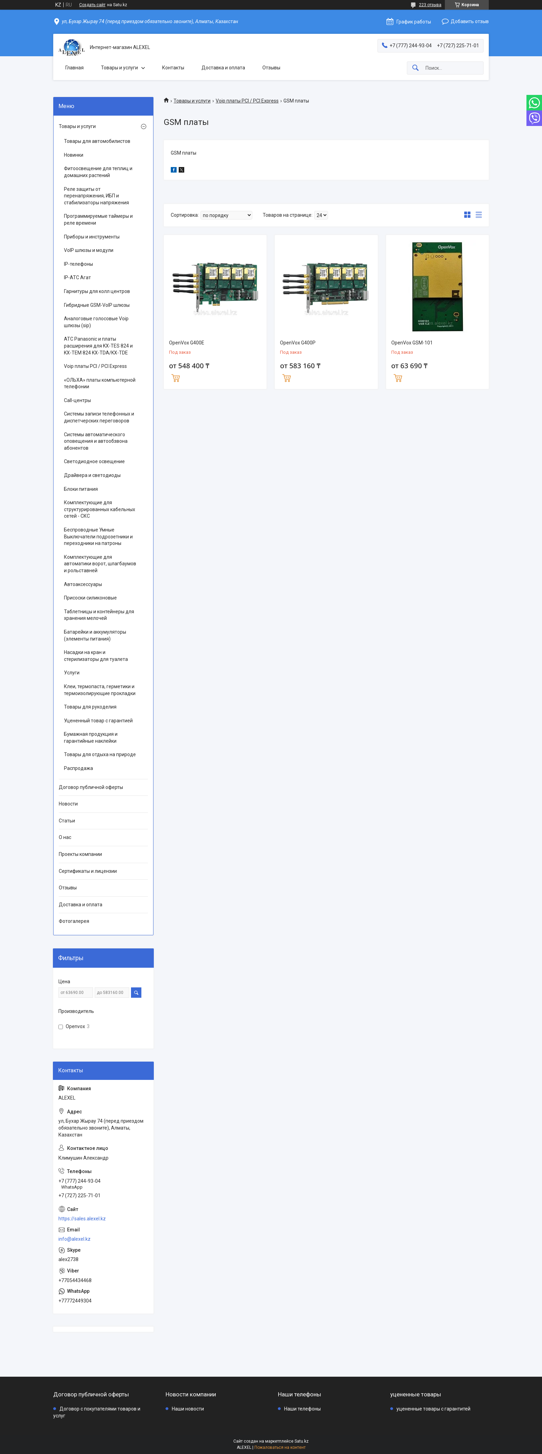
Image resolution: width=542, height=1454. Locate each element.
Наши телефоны (302, 1409)
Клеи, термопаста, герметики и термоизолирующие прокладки (100, 690)
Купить (175, 377)
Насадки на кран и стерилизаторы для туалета (96, 656)
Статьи (67, 820)
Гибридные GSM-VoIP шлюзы (97, 305)
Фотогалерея (74, 921)
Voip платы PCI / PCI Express (247, 101)
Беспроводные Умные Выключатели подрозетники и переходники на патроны (98, 536)
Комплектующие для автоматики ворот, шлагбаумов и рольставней (100, 563)
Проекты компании (80, 854)
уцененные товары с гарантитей (433, 1409)
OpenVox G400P (298, 342)
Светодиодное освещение (94, 461)
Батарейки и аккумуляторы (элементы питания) (95, 635)
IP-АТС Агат (77, 277)
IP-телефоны (78, 264)
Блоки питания (81, 489)
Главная (74, 67)
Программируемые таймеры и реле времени (98, 219)
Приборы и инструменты (92, 237)
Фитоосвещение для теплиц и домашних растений (98, 172)
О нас (65, 837)
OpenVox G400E (186, 342)
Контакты (173, 67)
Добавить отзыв (470, 21)
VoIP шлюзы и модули (88, 250)
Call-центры (77, 400)
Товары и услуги (119, 67)
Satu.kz (302, 1441)
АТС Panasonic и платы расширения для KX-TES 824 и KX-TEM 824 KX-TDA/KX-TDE (98, 345)
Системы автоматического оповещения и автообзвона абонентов (96, 441)
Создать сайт (92, 4)
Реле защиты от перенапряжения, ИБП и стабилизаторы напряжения (96, 195)
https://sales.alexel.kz (82, 1218)
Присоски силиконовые (90, 598)
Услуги (72, 672)
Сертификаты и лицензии (88, 871)
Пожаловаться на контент (280, 1447)
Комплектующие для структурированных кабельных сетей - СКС (99, 509)
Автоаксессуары (83, 584)
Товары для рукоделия (90, 707)
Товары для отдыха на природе (100, 754)
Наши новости (188, 1409)
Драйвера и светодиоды (92, 475)
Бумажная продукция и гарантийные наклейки (91, 737)
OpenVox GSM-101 (412, 342)
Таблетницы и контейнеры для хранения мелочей (99, 615)
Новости (68, 804)
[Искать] (415, 68)
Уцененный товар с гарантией (98, 720)
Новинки (73, 155)
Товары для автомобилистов (97, 141)
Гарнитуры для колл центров (97, 291)
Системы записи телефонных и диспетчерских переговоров (99, 417)
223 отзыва (430, 4)
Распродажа (78, 768)
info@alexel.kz (74, 1239)
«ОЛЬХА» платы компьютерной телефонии (100, 383)
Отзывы (271, 67)
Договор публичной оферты (91, 787)
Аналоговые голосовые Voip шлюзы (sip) (96, 322)
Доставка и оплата (223, 67)
